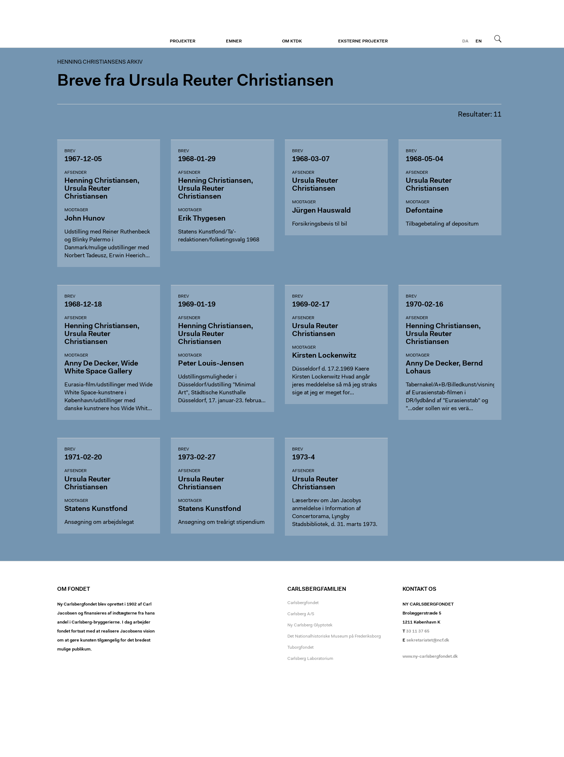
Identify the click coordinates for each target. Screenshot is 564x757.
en (479, 41)
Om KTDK (292, 41)
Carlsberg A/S (300, 614)
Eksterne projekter (363, 41)
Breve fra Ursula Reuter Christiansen (195, 81)
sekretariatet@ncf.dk (427, 640)
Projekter (182, 41)
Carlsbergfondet (303, 603)
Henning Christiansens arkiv (101, 24)
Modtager (76, 210)
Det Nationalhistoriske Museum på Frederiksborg (334, 636)
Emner (234, 41)
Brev (69, 151)
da (465, 41)
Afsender (75, 173)
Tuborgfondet (300, 647)
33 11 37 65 (417, 631)
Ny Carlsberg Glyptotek (309, 625)
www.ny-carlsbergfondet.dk (430, 656)
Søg (498, 38)
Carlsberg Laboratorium (310, 659)
